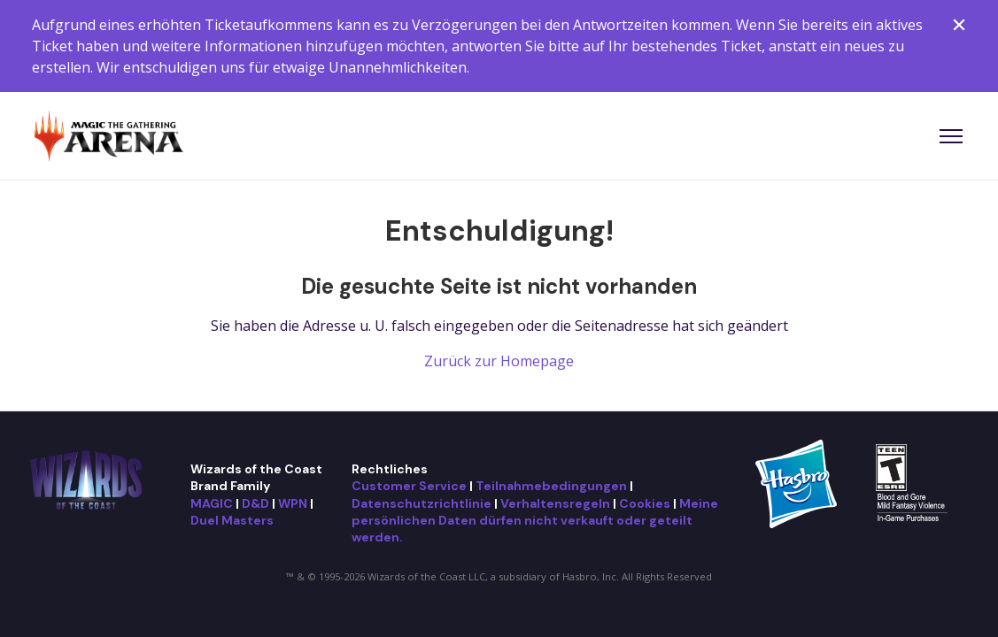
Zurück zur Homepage (499, 361)
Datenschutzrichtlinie (421, 503)
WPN (292, 503)
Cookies (644, 503)
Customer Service (409, 486)
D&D (255, 503)
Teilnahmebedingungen (551, 486)
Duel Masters (232, 520)
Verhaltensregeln (555, 503)
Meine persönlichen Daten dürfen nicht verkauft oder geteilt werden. (535, 520)
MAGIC (211, 503)
